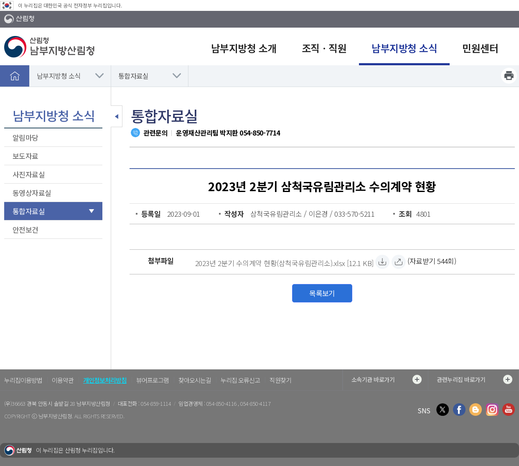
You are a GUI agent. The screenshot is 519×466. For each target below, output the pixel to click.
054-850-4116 (222, 403)
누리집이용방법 (23, 380)
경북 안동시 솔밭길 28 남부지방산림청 (68, 403)
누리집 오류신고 (240, 380)
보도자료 (25, 156)
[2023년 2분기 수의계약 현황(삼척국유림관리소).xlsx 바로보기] (399, 262)
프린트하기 (509, 76)
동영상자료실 (32, 192)
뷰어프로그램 (152, 380)
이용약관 (63, 380)
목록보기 (322, 293)
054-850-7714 (259, 133)
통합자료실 (133, 76)
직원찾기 (280, 380)
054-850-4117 (255, 403)
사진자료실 (29, 174)
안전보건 (25, 229)
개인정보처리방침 (105, 380)
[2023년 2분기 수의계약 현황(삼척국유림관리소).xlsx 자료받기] (284, 261)
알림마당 (25, 137)
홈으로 (14, 76)
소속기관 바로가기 (386, 379)
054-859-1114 (156, 403)
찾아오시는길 (194, 380)
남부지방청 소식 (59, 76)
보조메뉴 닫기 (116, 116)
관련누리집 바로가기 (474, 379)
